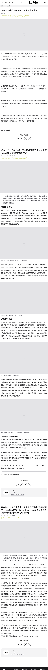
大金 (14, 15)
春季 (29, 158)
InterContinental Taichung (19, 158)
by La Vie (3, 156)
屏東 (10, 15)
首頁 (2, 6)
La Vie (13, 491)
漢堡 (14, 518)
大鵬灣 (4, 15)
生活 (8, 6)
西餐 (19, 518)
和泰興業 (20, 15)
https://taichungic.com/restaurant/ (12, 468)
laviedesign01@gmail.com (17, 494)
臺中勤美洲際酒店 (7, 158)
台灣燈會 (27, 15)
